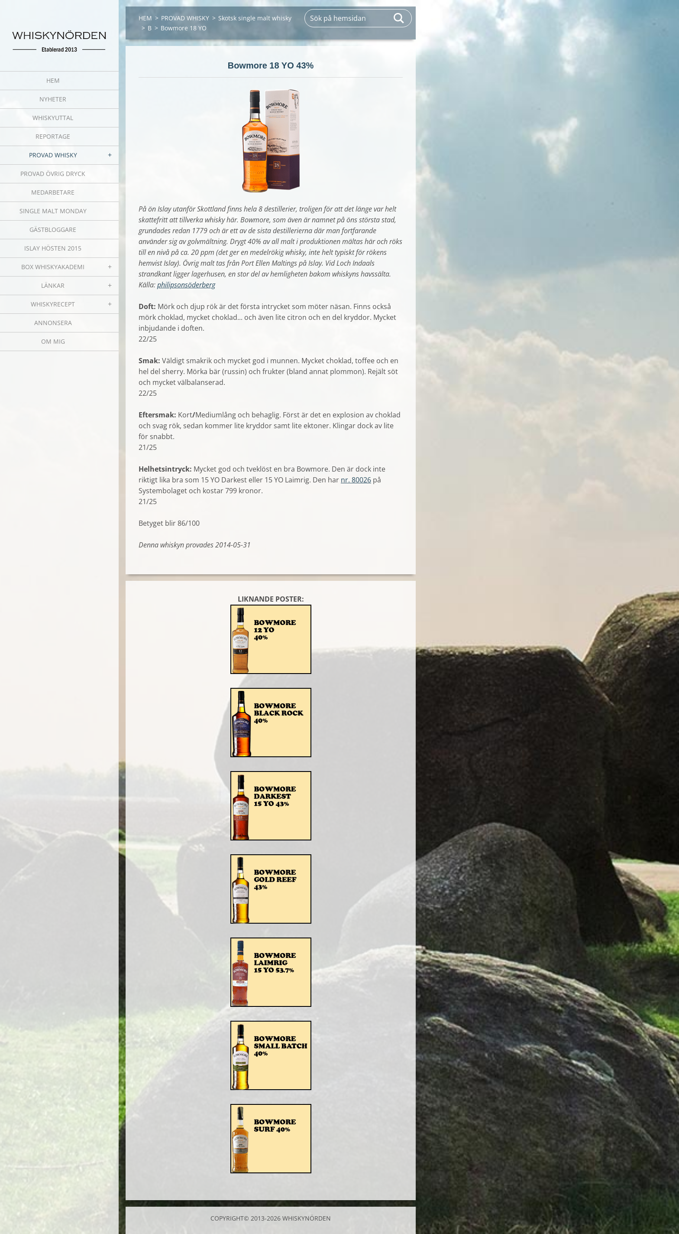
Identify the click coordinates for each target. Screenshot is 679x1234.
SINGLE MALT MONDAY (53, 211)
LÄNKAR (53, 285)
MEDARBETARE (52, 192)
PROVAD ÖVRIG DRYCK (52, 173)
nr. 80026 (356, 480)
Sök (399, 18)
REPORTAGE (53, 136)
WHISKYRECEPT (53, 304)
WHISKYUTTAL (52, 118)
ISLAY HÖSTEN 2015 (52, 248)
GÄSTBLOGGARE (52, 229)
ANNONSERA (53, 323)
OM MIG (53, 341)
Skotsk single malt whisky (254, 18)
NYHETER (52, 99)
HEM (53, 80)
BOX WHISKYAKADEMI (52, 267)
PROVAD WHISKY (53, 155)
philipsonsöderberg (186, 285)
